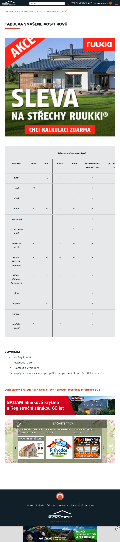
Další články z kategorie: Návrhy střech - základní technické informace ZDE (52, 390)
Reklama (51, 505)
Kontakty (39, 505)
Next (104, 449)
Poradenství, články (25, 12)
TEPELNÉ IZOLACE (81, 3)
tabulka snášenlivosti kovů (52, 12)
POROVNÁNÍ (103, 3)
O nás (30, 505)
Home (9, 12)
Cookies (75, 505)
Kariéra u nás (87, 505)
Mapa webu (63, 505)
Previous (16, 449)
